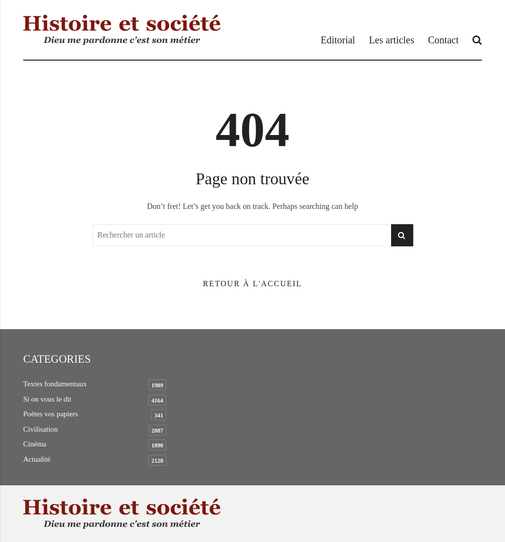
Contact (443, 40)
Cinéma (34, 444)
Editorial (338, 40)
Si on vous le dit (47, 399)
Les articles (391, 40)
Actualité (36, 459)
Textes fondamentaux (55, 384)
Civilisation (40, 429)
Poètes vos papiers (50, 414)
